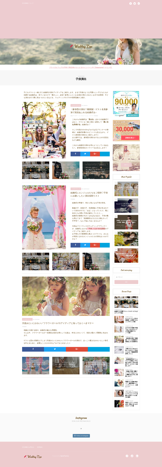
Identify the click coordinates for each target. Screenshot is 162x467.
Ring (32, 61)
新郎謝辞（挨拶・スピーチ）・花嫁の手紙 (126, 258)
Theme (115, 61)
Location (60, 61)
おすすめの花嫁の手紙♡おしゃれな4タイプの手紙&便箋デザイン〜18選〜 (131, 330)
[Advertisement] (81, 22)
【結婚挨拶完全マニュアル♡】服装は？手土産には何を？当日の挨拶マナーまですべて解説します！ (131, 362)
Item (102, 61)
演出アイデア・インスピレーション (80, 115)
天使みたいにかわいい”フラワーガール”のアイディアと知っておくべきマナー (58, 323)
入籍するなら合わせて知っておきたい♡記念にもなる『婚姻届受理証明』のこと (131, 351)
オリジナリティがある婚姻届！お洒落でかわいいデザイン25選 (131, 320)
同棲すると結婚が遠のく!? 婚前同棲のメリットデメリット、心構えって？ (131, 384)
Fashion (76, 61)
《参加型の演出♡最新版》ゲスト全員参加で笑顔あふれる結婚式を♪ (131, 340)
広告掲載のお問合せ (28, 447)
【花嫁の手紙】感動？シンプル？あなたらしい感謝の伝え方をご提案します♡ (131, 373)
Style (89, 61)
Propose (45, 61)
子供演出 (96, 115)
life (127, 61)
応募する (126, 165)
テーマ (91, 115)
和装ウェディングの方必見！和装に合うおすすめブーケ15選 (131, 404)
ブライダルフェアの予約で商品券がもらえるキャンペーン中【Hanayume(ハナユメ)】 (80, 67)
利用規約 (40, 447)
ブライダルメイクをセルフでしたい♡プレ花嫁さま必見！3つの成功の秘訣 (131, 394)
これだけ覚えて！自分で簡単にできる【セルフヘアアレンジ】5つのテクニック (126, 189)
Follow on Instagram (81, 436)
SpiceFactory (64, 456)
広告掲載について (28, 3)
